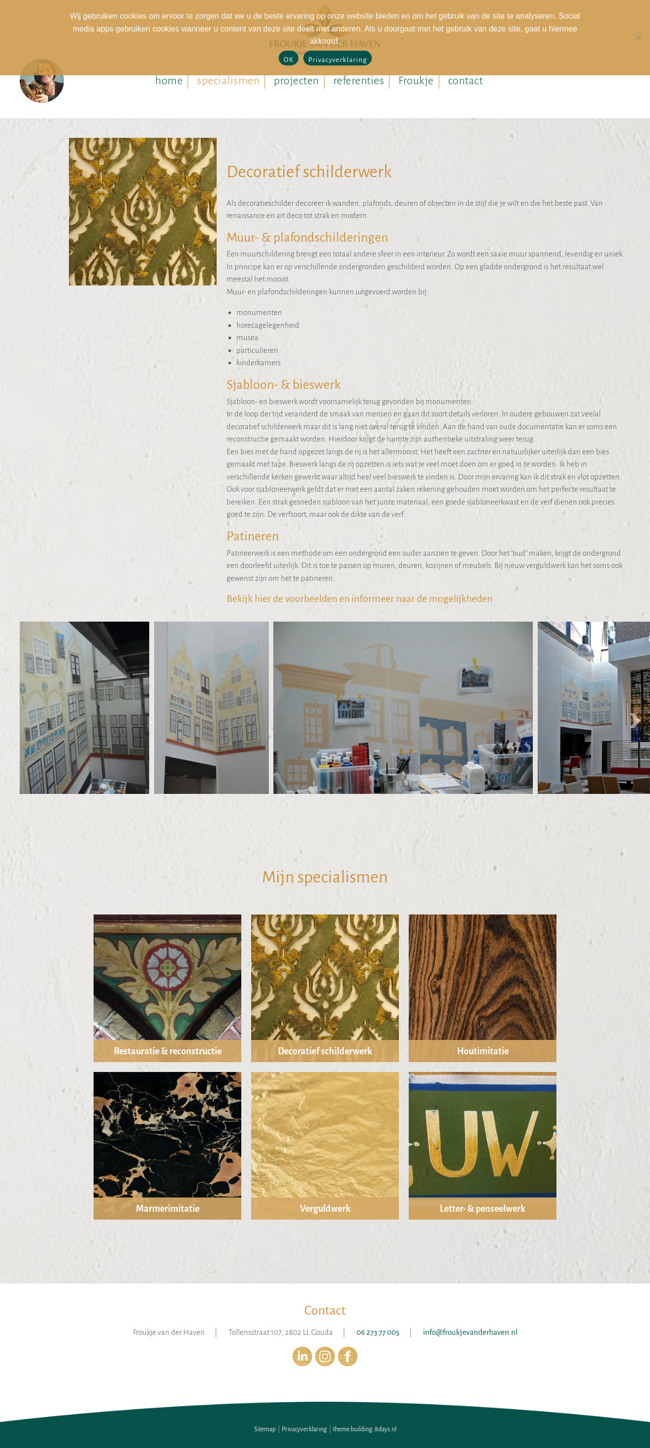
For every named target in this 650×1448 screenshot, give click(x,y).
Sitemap (265, 1429)
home (169, 81)
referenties (359, 81)
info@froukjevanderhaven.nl (470, 1332)
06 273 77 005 (378, 1332)
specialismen (228, 81)
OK (288, 59)
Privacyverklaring (304, 1429)
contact (465, 81)
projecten (296, 81)
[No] (638, 37)
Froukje (416, 81)
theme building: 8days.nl (364, 1429)
